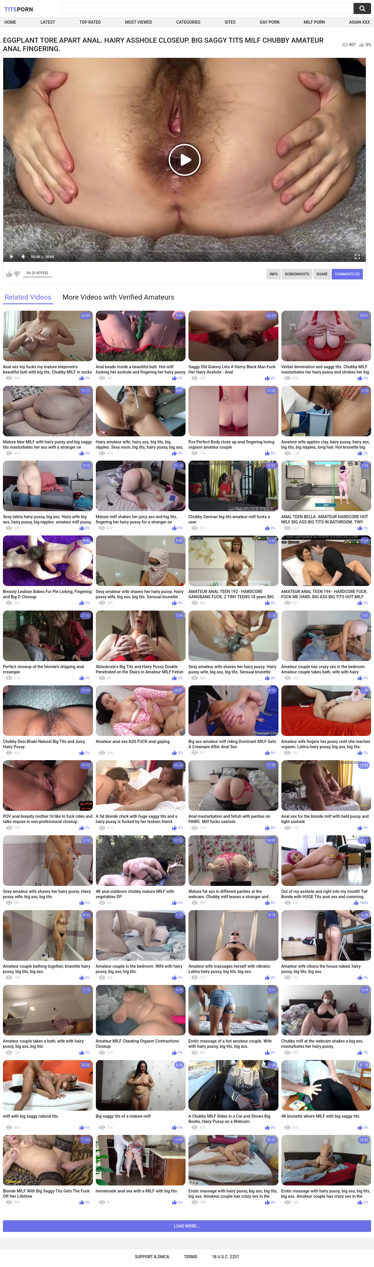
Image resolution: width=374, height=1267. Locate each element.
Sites (230, 22)
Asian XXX (359, 22)
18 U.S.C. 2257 (225, 1256)
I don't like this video (17, 274)
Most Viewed (138, 22)
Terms (190, 1256)
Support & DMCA (152, 1256)
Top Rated (90, 22)
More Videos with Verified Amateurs (118, 297)
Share (322, 274)
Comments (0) (347, 274)
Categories (188, 22)
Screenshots (297, 274)
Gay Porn (269, 22)
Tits (18, 9)
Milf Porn (314, 22)
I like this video (9, 274)
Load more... (187, 1226)
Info (274, 274)
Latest (48, 22)
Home (10, 22)
